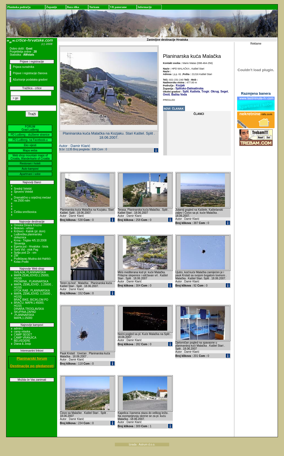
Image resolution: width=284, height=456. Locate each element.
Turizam (94, 7)
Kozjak (180, 85)
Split (186, 91)
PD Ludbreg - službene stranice (30, 134)
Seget (224, 91)
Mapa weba (30, 150)
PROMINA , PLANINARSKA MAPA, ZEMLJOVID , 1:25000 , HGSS (33, 284)
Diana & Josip (22, 343)
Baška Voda (179, 94)
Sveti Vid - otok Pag (26, 249)
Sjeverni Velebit (23, 191)
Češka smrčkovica (25, 211)
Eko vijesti (30, 145)
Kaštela (194, 91)
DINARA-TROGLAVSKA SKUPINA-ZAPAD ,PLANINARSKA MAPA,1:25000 (29, 313)
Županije (51, 7)
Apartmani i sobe (30, 174)
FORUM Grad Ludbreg (30, 128)
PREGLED (169, 100)
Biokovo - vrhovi (24, 228)
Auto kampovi (30, 168)
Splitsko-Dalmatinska (190, 88)
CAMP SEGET (23, 334)
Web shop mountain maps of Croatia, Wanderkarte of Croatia (30, 157)
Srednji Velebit (23, 188)
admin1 (18, 328)
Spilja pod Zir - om (25, 252)
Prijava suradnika (23, 66)
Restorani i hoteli (30, 163)
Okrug (214, 91)
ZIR (16, 255)
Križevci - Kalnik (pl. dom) (29, 231)
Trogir (205, 91)
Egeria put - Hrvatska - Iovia (31, 246)
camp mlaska (22, 331)
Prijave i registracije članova (30, 73)
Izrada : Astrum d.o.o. (142, 444)
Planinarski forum (32, 358)
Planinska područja (19, 7)
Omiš (166, 94)
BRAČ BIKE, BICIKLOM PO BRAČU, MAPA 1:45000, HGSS (31, 302)
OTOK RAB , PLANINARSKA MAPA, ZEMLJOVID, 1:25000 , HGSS (33, 293)
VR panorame (118, 7)
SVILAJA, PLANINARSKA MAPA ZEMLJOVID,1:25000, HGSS (31, 275)
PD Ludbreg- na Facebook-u (29, 139)
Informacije (145, 7)
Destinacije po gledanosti (32, 366)
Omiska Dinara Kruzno (28, 225)
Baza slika (73, 7)
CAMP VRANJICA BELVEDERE (25, 339)
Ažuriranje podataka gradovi (30, 79)
